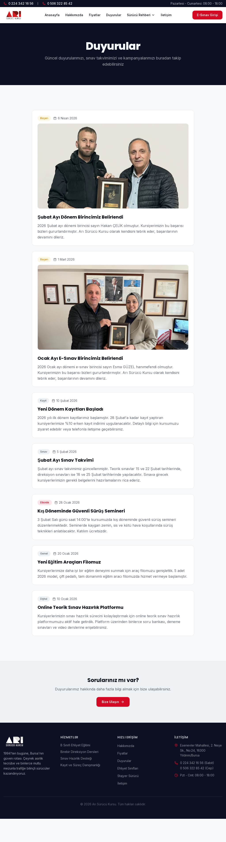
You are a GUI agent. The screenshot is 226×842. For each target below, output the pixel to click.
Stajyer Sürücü (128, 799)
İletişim (166, 15)
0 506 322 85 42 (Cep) (197, 791)
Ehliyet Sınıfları (127, 791)
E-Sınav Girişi (207, 15)
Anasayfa (52, 15)
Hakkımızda (74, 15)
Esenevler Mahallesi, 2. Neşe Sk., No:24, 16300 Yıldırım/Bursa (201, 774)
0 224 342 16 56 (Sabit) (197, 786)
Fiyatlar (94, 15)
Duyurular (113, 15)
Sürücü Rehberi (141, 15)
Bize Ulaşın (113, 725)
